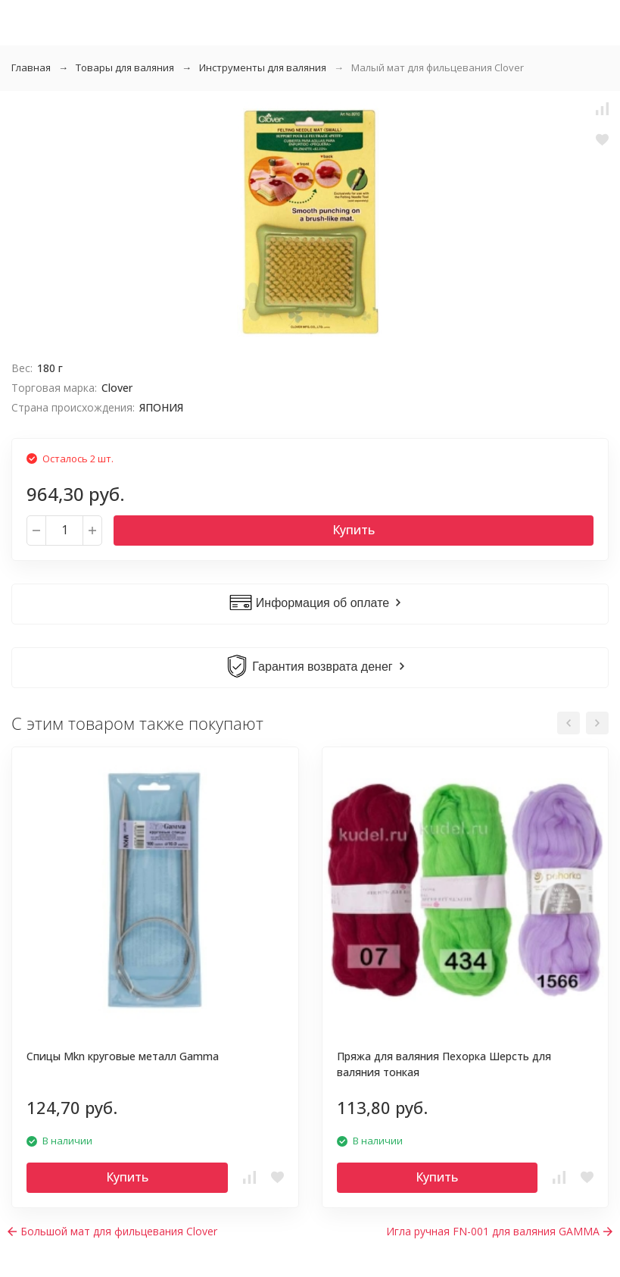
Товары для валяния (125, 67)
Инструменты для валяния (262, 67)
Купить (353, 529)
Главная (31, 67)
